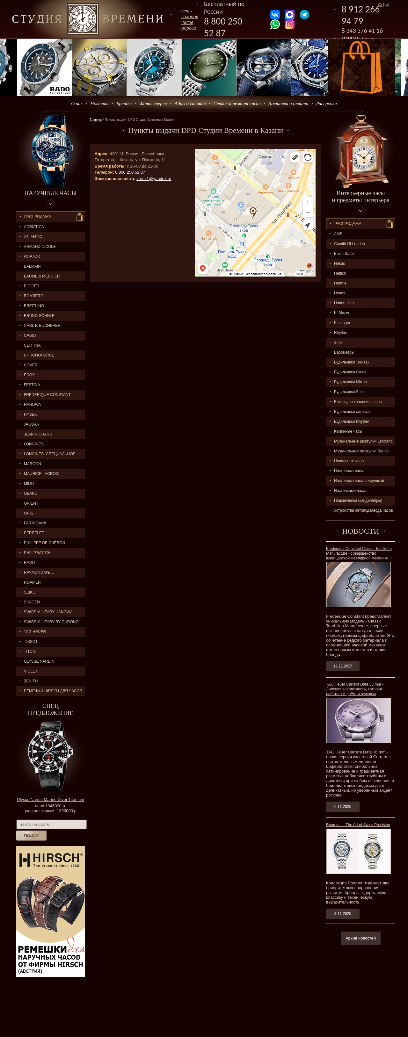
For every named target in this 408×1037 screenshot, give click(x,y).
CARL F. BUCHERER (42, 325)
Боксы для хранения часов (358, 402)
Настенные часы (349, 471)
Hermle (340, 283)
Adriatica (34, 227)
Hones (339, 293)
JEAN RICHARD (38, 434)
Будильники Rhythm (351, 421)
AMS (338, 234)
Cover (31, 365)
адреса (188, 28)
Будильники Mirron (350, 382)
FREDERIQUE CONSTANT (47, 394)
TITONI (30, 651)
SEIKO (30, 592)
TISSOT (31, 641)
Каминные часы (348, 431)
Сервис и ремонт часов (237, 103)
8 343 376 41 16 (362, 30)
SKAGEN (32, 602)
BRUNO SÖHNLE (39, 315)
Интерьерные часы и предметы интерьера (360, 196)
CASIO (30, 335)
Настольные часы (350, 490)
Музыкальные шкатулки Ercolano (363, 441)
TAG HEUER (35, 632)
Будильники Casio (350, 372)
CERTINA (32, 345)
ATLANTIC (33, 236)
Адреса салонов (190, 103)
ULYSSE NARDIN (39, 661)
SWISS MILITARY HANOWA (48, 612)
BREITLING (34, 306)
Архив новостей (361, 938)
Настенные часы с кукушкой (359, 481)
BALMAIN (32, 266)
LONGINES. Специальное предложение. (46, 455)
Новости (100, 103)
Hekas (339, 263)
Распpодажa (347, 223)
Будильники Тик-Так (351, 362)
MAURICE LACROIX (41, 474)
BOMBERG (33, 296)
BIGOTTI (31, 286)
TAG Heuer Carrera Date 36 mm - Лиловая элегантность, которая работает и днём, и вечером (354, 689)
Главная (96, 119)
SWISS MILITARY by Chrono (51, 622)
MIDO (29, 483)
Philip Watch (37, 553)
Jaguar (32, 424)
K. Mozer (341, 313)
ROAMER (32, 582)
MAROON (32, 464)
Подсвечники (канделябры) (358, 500)
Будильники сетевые (352, 411)
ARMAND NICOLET (41, 246)
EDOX (29, 375)
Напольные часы (349, 461)
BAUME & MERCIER (42, 276)
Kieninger (342, 322)
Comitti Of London (349, 243)
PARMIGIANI (35, 523)
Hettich (340, 273)
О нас (77, 103)
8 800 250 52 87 (223, 27)
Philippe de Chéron (44, 543)
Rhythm (340, 332)
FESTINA (32, 385)
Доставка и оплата (288, 103)
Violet (31, 671)
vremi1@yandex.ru (153, 178)
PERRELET (34, 533)
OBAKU (30, 493)
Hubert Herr (344, 303)
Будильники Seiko (350, 392)
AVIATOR (32, 256)
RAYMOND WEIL (39, 572)
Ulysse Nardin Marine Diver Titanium (50, 799)
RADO (29, 562)
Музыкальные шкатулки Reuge (361, 451)
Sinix (338, 342)
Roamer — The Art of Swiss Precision (358, 825)
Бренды (124, 103)
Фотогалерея (153, 103)
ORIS (28, 513)
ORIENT (31, 503)
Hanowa (32, 404)
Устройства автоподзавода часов (363, 510)
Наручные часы (50, 193)
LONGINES (34, 444)
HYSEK (30, 414)
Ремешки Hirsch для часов (53, 691)
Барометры (344, 352)
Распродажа (37, 216)
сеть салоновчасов (189, 16)
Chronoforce (39, 355)
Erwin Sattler (345, 253)
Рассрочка (326, 103)
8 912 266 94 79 (361, 15)
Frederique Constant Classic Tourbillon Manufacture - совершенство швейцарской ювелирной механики (359, 553)
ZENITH (31, 681)
